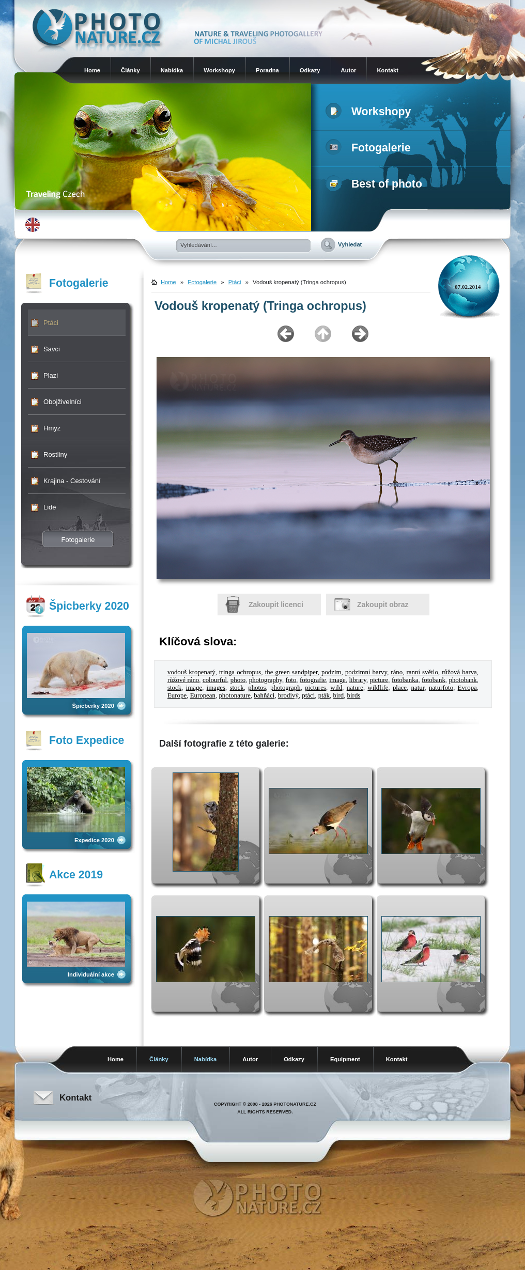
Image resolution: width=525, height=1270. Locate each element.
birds (354, 695)
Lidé (49, 507)
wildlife (377, 687)
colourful (215, 680)
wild (336, 687)
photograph (285, 687)
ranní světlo (422, 672)
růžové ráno (183, 680)
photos (257, 687)
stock (174, 687)
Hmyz (51, 428)
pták (324, 695)
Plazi (50, 375)
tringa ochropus (240, 672)
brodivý (288, 695)
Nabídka (172, 70)
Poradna (267, 70)
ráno (397, 672)
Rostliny (55, 454)
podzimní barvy (366, 672)
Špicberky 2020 (93, 706)
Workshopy (219, 70)
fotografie (313, 680)
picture (379, 680)
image (337, 680)
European (202, 695)
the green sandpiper (291, 672)
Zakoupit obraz (383, 604)
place (400, 687)
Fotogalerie (370, 148)
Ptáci (50, 323)
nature (355, 687)
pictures (315, 687)
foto (291, 680)
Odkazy (310, 70)
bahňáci (264, 695)
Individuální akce (91, 974)
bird (338, 695)
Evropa (467, 687)
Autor (349, 70)
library (357, 680)
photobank (462, 680)
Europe (177, 695)
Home (92, 70)
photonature (235, 695)
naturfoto (441, 687)
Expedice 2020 (94, 840)
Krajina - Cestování (72, 481)
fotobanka (405, 680)
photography (265, 680)
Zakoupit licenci (276, 604)
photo (237, 680)
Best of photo (376, 184)
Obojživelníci (62, 402)
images (216, 687)
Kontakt (387, 70)
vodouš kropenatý (191, 672)
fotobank (433, 680)
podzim (331, 672)
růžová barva (459, 672)
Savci (51, 349)
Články (130, 70)
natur (418, 687)
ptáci (308, 695)
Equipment (345, 1059)
